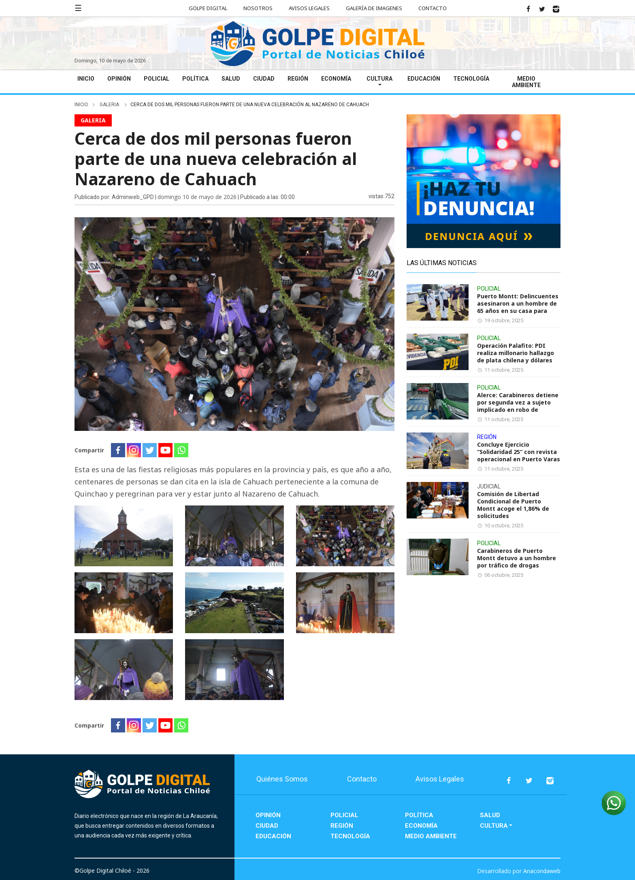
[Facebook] (118, 450)
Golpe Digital (208, 8)
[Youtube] (165, 450)
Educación (423, 78)
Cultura (379, 78)
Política (195, 78)
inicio (81, 104)
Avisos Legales (309, 8)
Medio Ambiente (526, 81)
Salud (231, 78)
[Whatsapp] (181, 450)
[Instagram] (134, 450)
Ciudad (264, 78)
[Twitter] (150, 450)
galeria (110, 104)
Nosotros (258, 8)
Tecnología (471, 78)
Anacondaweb (541, 871)
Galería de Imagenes (374, 8)
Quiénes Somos (282, 779)
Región (298, 78)
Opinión (119, 78)
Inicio (85, 78)
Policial (156, 78)
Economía (336, 78)
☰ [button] (78, 7)
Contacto (432, 8)
